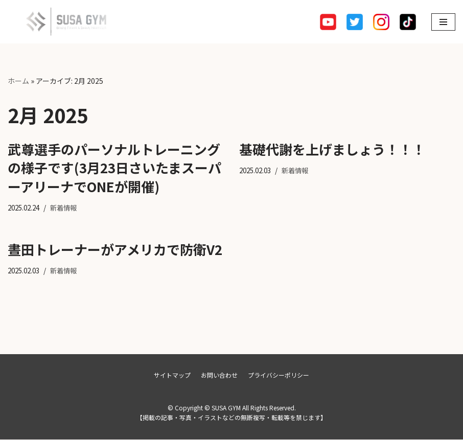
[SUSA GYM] (59, 21)
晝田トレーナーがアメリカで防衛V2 (115, 249)
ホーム (18, 81)
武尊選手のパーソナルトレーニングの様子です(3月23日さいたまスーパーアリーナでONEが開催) (114, 168)
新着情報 (68, 207)
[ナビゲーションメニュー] (443, 22)
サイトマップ (172, 375)
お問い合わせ (219, 375)
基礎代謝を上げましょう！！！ (332, 149)
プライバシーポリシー (278, 375)
